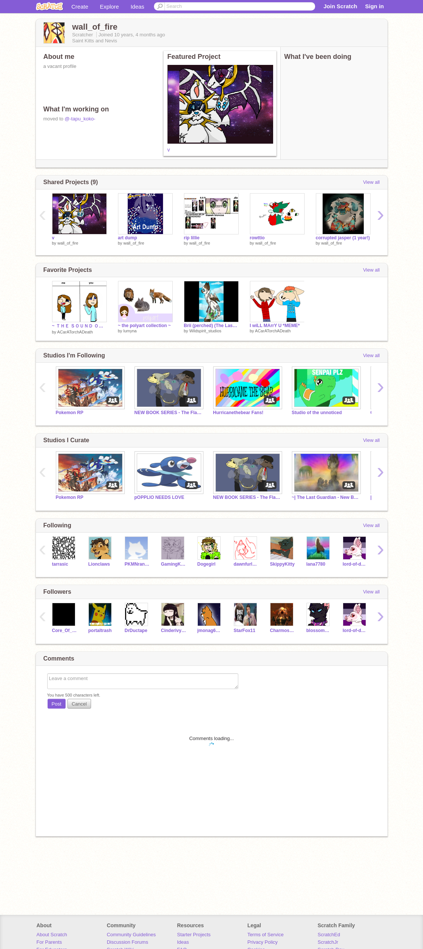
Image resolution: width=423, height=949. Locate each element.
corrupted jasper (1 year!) (343, 237)
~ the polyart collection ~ (144, 325)
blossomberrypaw (319, 630)
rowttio (257, 237)
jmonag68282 (210, 630)
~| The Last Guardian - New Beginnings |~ (325, 497)
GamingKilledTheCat (173, 564)
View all (371, 182)
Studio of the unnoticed (317, 412)
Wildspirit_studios (205, 331)
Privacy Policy (262, 942)
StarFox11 (245, 630)
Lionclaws (99, 564)
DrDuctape (136, 630)
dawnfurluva (246, 564)
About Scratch (51, 934)
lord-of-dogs (355, 564)
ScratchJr (328, 942)
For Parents (49, 942)
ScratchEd (329, 934)
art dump (127, 237)
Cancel (79, 704)
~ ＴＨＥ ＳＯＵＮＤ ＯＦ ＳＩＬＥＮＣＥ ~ (79, 326)
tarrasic (60, 564)
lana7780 (316, 564)
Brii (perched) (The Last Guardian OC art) (211, 325)
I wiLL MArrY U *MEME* (275, 325)
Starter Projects (194, 934)
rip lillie (192, 237)
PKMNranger (137, 564)
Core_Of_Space (64, 630)
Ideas (137, 6)
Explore (109, 6)
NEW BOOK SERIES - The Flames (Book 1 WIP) (168, 412)
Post (56, 704)
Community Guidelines (131, 934)
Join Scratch (340, 6)
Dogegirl (206, 564)
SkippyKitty (282, 564)
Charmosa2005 (282, 630)
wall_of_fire (67, 243)
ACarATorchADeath (75, 332)
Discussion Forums (127, 942)
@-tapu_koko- (80, 119)
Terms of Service (265, 934)
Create (80, 6)
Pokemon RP (70, 412)
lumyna (129, 331)
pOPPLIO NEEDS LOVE (159, 497)
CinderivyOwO (173, 630)
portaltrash (100, 630)
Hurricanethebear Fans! (238, 412)
